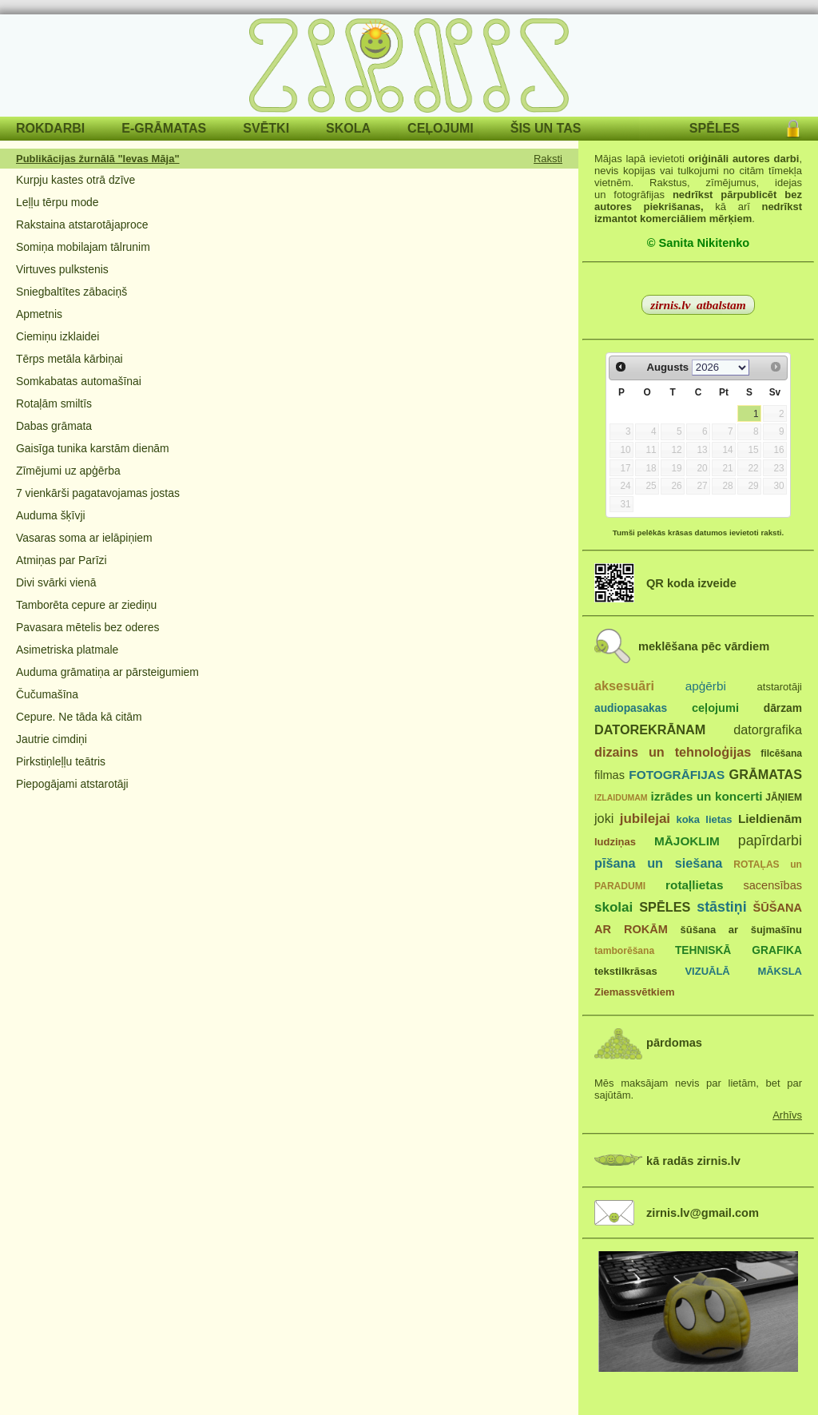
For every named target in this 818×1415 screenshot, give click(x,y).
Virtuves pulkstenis (62, 269)
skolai (613, 907)
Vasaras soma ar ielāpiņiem (84, 537)
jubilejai (645, 818)
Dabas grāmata (54, 425)
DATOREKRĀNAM (649, 729)
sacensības (772, 885)
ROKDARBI (50, 128)
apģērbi (705, 686)
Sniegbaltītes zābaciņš (71, 291)
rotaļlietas (694, 885)
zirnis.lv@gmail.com (702, 1212)
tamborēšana (624, 950)
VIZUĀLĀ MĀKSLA (743, 971)
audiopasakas (630, 708)
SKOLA (348, 128)
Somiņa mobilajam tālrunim (83, 246)
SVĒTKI (266, 128)
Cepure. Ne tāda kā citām (79, 716)
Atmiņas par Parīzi (61, 560)
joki (604, 818)
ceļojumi (715, 708)
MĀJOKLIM (687, 841)
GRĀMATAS (765, 774)
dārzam (783, 708)
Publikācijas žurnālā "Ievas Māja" (98, 159)
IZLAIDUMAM (621, 797)
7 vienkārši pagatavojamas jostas (98, 493)
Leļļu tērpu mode (57, 202)
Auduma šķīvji (50, 515)
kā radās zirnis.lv (693, 1161)
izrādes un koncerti (706, 796)
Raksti (548, 159)
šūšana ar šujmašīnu (740, 930)
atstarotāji (779, 687)
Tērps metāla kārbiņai (69, 358)
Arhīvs (787, 1115)
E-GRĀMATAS (163, 128)
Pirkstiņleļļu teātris (60, 761)
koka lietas (704, 819)
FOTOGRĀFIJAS (677, 774)
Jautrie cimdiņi (51, 739)
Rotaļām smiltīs (54, 403)
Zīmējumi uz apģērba (68, 470)
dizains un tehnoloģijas (672, 752)
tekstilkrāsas (625, 971)
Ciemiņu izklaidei (57, 336)
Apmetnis (39, 314)
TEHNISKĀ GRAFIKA (738, 950)
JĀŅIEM (783, 797)
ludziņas (615, 842)
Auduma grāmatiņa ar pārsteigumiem (107, 672)
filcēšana (781, 753)
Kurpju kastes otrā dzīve (75, 179)
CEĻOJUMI (440, 128)
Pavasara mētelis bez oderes (87, 627)
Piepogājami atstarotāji (72, 783)
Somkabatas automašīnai (78, 381)
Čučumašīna (47, 694)
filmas (609, 775)
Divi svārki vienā (56, 582)
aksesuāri (624, 685)
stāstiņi (721, 907)
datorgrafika (767, 729)
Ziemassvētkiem (634, 992)
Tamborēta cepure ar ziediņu (86, 604)
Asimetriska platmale (67, 649)
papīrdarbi (770, 841)
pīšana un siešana (658, 863)
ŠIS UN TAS (546, 128)
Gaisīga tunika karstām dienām (92, 448)
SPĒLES (714, 128)
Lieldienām (770, 818)
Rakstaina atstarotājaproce (82, 224)
